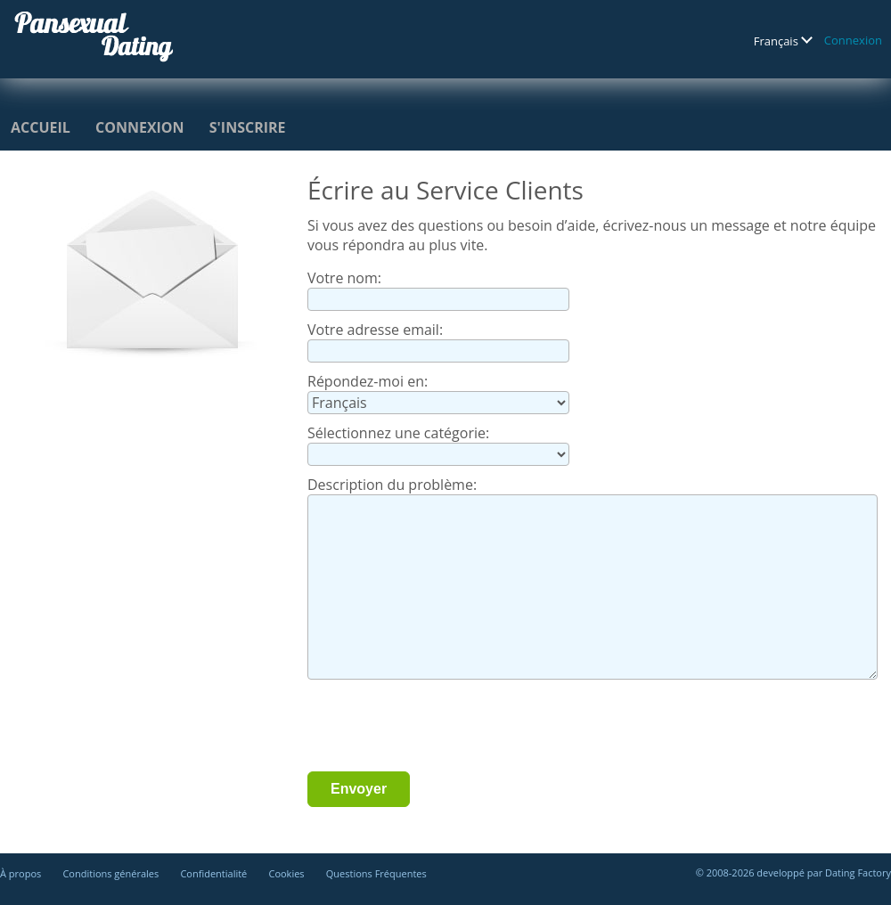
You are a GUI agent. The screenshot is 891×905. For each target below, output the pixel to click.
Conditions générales (110, 873)
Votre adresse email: (375, 329)
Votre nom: (344, 278)
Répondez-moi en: (367, 381)
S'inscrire (247, 127)
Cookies (286, 873)
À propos (20, 873)
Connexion (853, 40)
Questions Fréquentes (376, 873)
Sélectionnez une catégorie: (398, 433)
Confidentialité (213, 873)
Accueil (40, 127)
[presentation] (442, 727)
